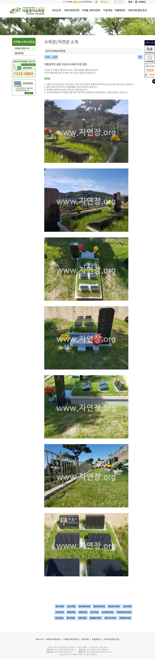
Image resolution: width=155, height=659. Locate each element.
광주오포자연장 (110, 618)
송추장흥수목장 (107, 612)
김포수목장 (127, 606)
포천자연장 (59, 618)
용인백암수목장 (84, 606)
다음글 (54, 57)
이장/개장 (85, 639)
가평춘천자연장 (125, 618)
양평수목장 (83, 612)
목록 (140, 57)
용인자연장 (71, 618)
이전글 (47, 57)
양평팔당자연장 (95, 618)
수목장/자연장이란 (53, 639)
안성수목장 (60, 612)
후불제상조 (96, 639)
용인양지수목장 (114, 606)
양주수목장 (60, 606)
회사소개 (39, 639)
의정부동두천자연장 (124, 612)
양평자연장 (82, 618)
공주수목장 (94, 612)
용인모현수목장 (99, 606)
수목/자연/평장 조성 (111, 639)
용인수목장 (71, 606)
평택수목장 (71, 612)
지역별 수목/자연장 (70, 639)
